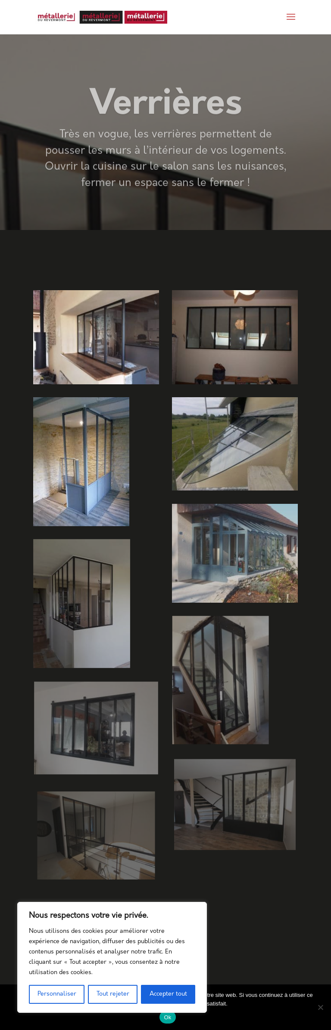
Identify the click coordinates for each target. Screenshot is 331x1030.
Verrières (165, 115)
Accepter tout (168, 994)
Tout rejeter (113, 994)
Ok (167, 1017)
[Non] (320, 1007)
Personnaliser (56, 994)
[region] (112, 957)
